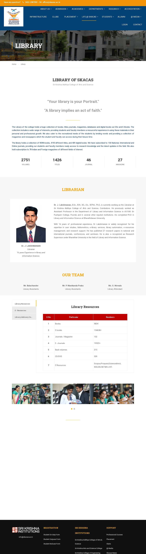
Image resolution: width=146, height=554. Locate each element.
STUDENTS (107, 17)
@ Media (110, 548)
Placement (110, 539)
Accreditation (132, 9)
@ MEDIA (135, 17)
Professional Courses (115, 535)
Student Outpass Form (52, 539)
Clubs (109, 544)
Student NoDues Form (52, 544)
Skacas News (112, 553)
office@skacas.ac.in (51, 2)
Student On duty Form (52, 535)
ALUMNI (121, 17)
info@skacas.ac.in (26, 537)
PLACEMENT (70, 17)
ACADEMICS (77, 9)
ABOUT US (45, 9)
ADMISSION (60, 9)
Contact (137, 24)
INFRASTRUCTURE (38, 17)
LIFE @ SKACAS (89, 17)
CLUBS (55, 17)
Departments (96, 9)
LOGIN (125, 24)
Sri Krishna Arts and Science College (88, 548)
